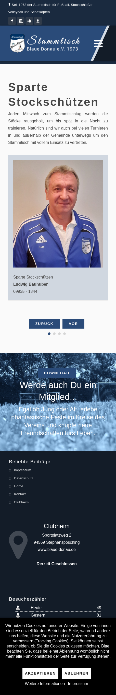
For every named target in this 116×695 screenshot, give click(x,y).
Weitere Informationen (45, 683)
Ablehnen (76, 673)
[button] (49, 333)
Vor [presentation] (73, 324)
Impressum (78, 683)
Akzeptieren (40, 673)
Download (57, 373)
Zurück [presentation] (44, 324)
